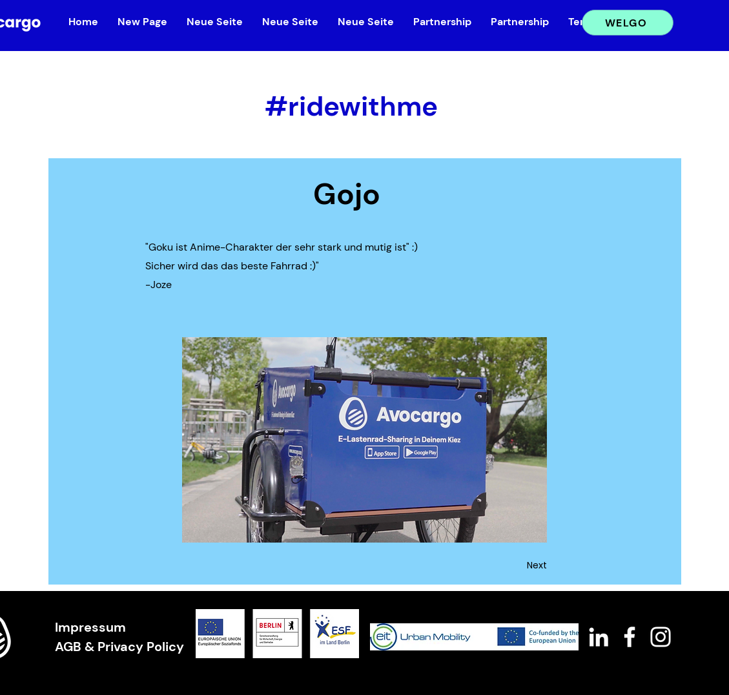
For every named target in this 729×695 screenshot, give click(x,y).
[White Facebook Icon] (629, 636)
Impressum (90, 627)
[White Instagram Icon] (660, 636)
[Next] (514, 566)
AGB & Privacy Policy (119, 646)
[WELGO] (627, 23)
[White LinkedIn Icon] (598, 636)
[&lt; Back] (188, 83)
